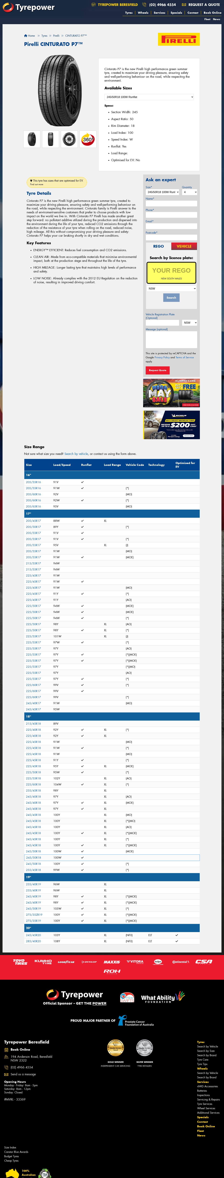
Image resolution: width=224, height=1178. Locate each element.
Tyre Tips (202, 1064)
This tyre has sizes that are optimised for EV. (56, 182)
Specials (176, 13)
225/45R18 (33, 742)
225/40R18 (33, 730)
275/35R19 (33, 921)
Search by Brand (206, 1055)
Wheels (143, 13)
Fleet (207, 19)
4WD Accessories (207, 1086)
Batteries (202, 1091)
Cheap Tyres (11, 1160)
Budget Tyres (11, 1156)
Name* (150, 198)
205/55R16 (33, 482)
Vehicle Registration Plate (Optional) (160, 316)
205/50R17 (33, 527)
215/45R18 (33, 723)
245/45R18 (33, 815)
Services (159, 13)
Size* (149, 187)
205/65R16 (33, 506)
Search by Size (206, 1051)
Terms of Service (185, 357)
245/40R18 (33, 796)
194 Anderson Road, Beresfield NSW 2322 (31, 1059)
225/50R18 (33, 772)
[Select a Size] (149, 97)
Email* (150, 221)
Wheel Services (206, 1108)
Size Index (10, 1147)
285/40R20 (33, 941)
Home (29, 35)
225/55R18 (33, 778)
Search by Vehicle (207, 1046)
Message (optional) (157, 329)
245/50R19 (33, 908)
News (216, 19)
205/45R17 (33, 521)
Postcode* (151, 232)
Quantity (187, 187)
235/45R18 (33, 790)
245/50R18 (33, 851)
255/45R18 (33, 870)
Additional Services (208, 1112)
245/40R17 (33, 703)
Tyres (129, 13)
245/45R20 (33, 935)
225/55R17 (33, 636)
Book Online (212, 13)
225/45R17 (33, 575)
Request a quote (201, 5)
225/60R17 (33, 685)
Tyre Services (204, 1104)
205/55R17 (33, 533)
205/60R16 (33, 494)
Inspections (203, 1095)
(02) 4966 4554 (162, 5)
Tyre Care (202, 1059)
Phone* (150, 210)
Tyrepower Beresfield (114, 5)
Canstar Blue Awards (16, 1152)
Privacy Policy (162, 357)
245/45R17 (33, 709)
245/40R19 (33, 896)
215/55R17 (33, 563)
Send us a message (23, 1074)
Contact (193, 13)
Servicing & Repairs (208, 1099)
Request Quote (157, 370)
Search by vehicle (76, 454)
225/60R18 (33, 784)
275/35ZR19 (34, 915)
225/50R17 (33, 606)
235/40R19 (33, 884)
